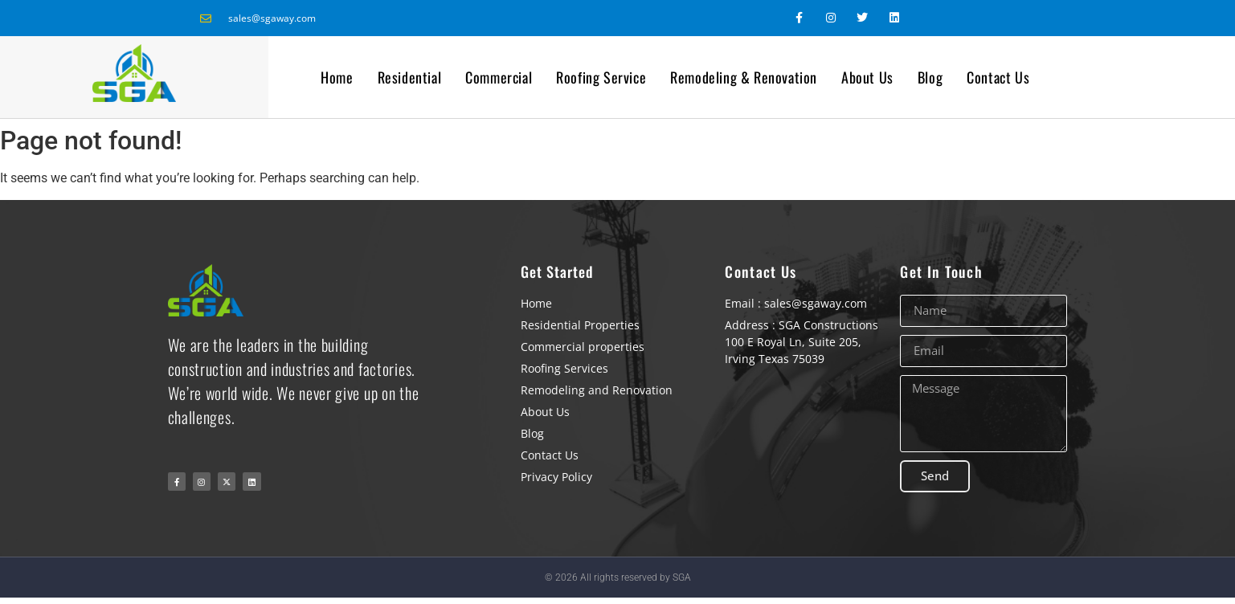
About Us (867, 77)
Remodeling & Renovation (743, 77)
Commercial (498, 77)
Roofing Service (601, 77)
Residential (410, 77)
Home (337, 77)
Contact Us (998, 77)
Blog (930, 77)
